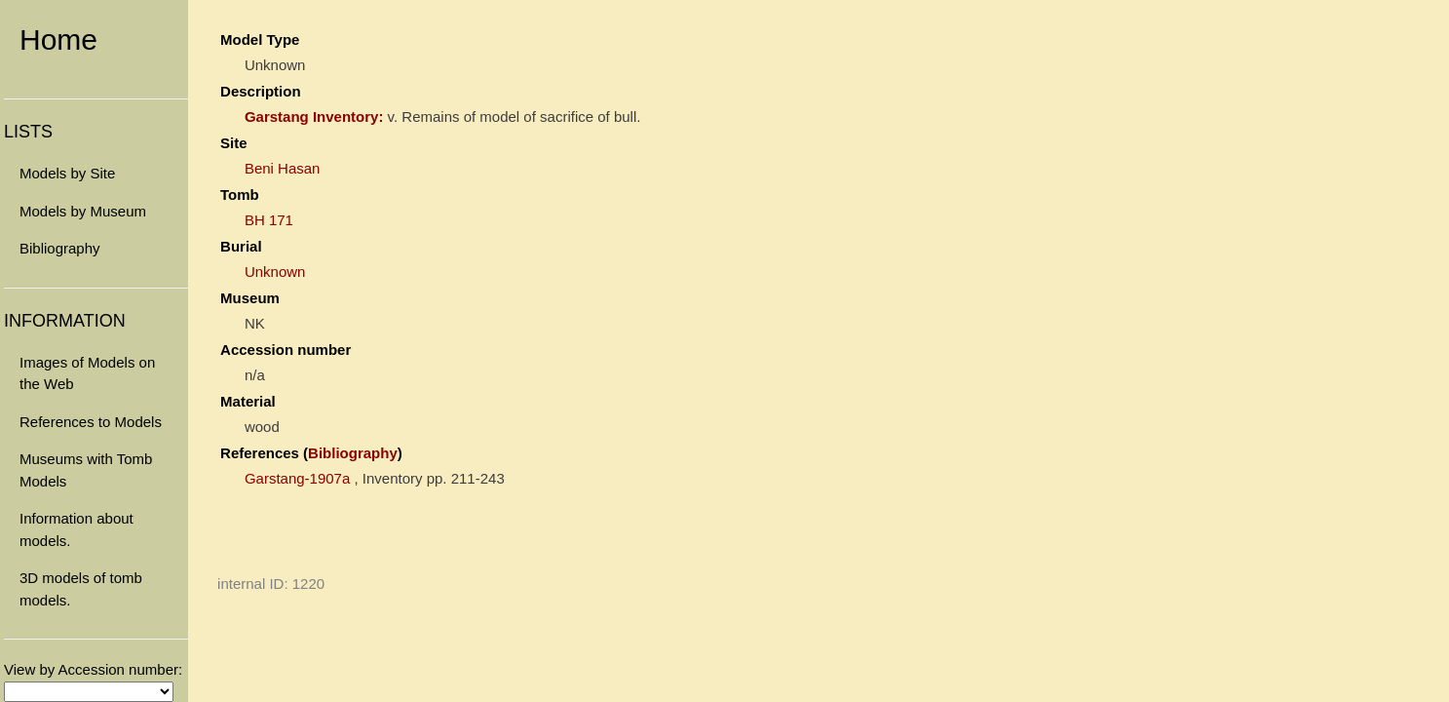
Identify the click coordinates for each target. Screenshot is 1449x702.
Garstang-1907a (297, 478)
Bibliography (59, 248)
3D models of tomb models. (80, 588)
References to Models (90, 421)
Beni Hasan (283, 168)
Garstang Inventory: (314, 116)
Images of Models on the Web (87, 373)
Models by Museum (82, 211)
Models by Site (67, 173)
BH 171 (269, 220)
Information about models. (76, 529)
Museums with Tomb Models (85, 469)
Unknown (275, 271)
